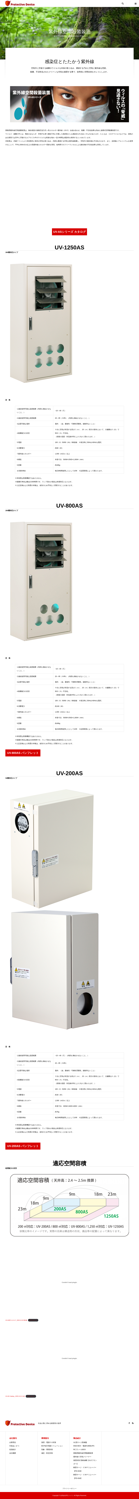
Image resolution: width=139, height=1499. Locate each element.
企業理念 (12, 1442)
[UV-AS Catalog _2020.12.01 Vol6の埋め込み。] (69, 1358)
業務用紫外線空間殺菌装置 (83, 1453)
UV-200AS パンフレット (23, 1146)
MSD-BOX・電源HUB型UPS (83, 1446)
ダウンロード (33, 1320)
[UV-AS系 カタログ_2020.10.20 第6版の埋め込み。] (69, 1282)
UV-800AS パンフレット (23, 752)
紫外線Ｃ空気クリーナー (82, 1457)
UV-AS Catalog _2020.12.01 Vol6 (15, 1396)
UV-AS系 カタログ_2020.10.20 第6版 (16, 1320)
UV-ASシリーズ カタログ (69, 231)
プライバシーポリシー (69, 1488)
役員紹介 (12, 1449)
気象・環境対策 (47, 1449)
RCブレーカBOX (79, 1449)
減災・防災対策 (47, 1453)
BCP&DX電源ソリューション (52, 1446)
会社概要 (12, 1453)
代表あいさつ (14, 1446)
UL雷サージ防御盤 (80, 1442)
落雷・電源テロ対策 (48, 1442)
